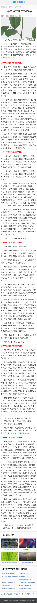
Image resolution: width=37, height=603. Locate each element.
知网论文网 (16, 600)
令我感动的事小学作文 (9, 588)
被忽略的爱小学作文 (8, 573)
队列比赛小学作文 (25, 585)
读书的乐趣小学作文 (8, 582)
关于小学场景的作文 (26, 588)
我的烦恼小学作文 (12, 594)
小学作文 (18, 7)
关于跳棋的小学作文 (26, 579)
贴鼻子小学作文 (24, 576)
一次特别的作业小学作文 (10, 576)
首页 (10, 7)
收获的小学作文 (7, 585)
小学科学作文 (6, 579)
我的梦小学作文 (24, 573)
